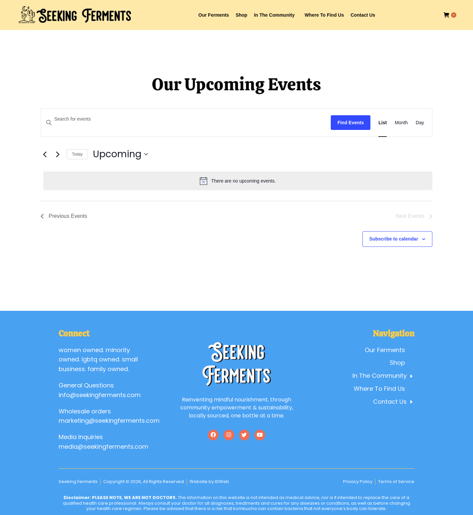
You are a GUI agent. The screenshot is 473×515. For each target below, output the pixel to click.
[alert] (237, 181)
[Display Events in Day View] (420, 123)
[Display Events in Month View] (401, 123)
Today (77, 154)
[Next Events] (58, 154)
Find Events (350, 122)
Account (397, 6)
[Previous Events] (45, 154)
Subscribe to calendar (393, 239)
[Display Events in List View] (382, 123)
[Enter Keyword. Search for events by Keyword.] (186, 119)
